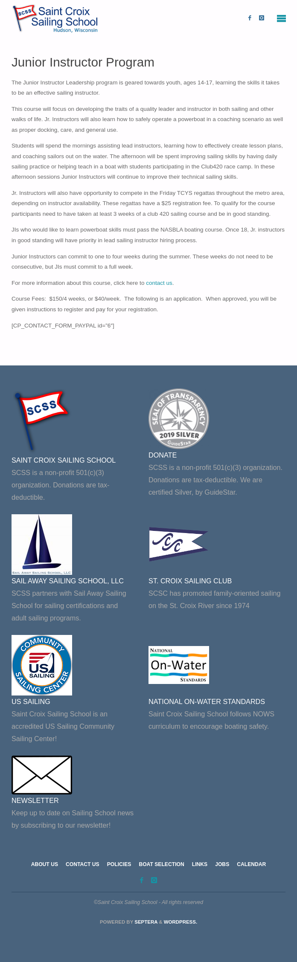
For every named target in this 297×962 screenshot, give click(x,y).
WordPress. (180, 921)
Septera (145, 921)
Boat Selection (161, 864)
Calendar (251, 864)
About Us (44, 864)
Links (199, 864)
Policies (119, 864)
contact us (159, 283)
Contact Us (82, 864)
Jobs (222, 864)
